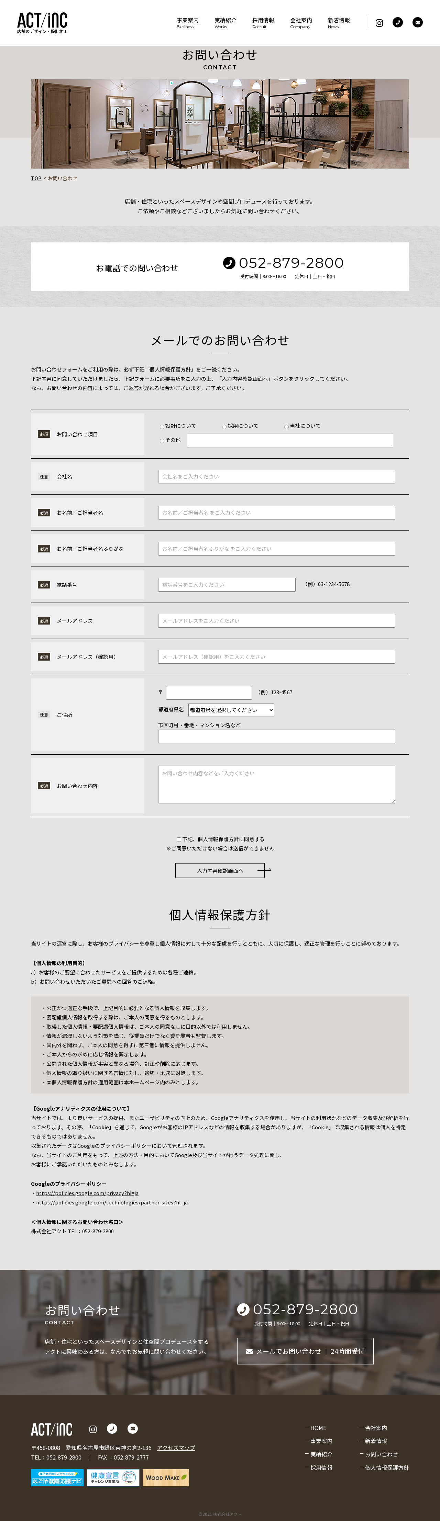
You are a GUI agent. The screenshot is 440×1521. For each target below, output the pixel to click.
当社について (302, 425)
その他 (171, 439)
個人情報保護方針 (387, 1467)
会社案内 (301, 23)
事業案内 (188, 23)
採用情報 (263, 23)
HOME (318, 1427)
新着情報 (339, 23)
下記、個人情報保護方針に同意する (221, 839)
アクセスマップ (176, 1447)
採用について (240, 425)
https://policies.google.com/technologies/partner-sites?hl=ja (112, 1202)
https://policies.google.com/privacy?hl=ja (87, 1193)
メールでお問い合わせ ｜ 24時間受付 (305, 1351)
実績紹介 (225, 23)
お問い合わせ (381, 1454)
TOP (36, 178)
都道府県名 (171, 709)
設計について (178, 425)
